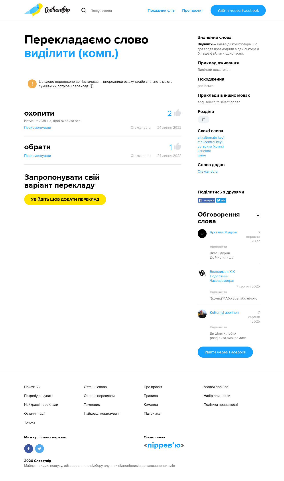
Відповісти (218, 247)
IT (203, 120)
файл (202, 155)
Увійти (238, 10)
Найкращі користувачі (102, 413)
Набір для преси (217, 396)
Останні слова (95, 387)
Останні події (34, 413)
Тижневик (92, 404)
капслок (204, 151)
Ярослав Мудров (223, 232)
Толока (29, 422)
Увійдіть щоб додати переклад (65, 200)
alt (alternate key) (211, 137)
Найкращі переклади (41, 404)
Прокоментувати (37, 127)
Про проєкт (192, 10)
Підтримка (152, 413)
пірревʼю (164, 445)
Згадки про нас (216, 387)
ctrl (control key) (210, 142)
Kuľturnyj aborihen (224, 312)
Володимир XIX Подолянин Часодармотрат (222, 276)
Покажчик (32, 387)
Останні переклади (99, 396)
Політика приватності (221, 404)
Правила (151, 396)
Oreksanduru (208, 171)
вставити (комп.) (211, 146)
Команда (151, 404)
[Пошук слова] (117, 10)
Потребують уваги (38, 396)
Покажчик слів (161, 10)
